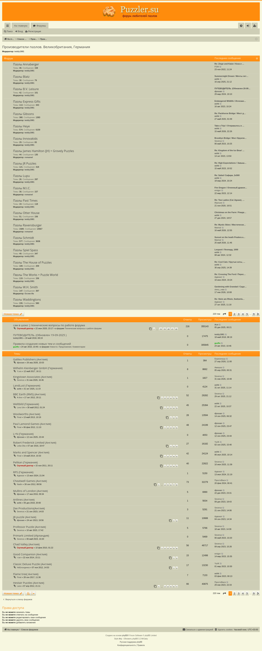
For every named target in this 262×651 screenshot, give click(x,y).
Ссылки (8, 26)
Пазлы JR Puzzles (24, 163)
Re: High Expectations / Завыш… (230, 163)
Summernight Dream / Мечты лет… (231, 76)
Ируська (218, 203)
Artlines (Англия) (24, 499)
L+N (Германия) (23, 434)
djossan (218, 91)
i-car (19, 557)
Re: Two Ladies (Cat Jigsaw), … (230, 200)
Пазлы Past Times (25, 201)
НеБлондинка (23, 567)
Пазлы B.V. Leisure (26, 89)
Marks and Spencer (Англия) (31, 452)
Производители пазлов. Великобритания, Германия (46, 47)
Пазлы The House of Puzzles (32, 262)
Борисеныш (220, 359)
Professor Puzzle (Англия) (29, 527)
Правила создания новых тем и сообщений (42, 343)
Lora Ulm (21, 407)
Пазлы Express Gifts (26, 102)
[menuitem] (241, 26)
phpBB (125, 635)
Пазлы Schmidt (23, 238)
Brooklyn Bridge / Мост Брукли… (231, 138)
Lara (19, 586)
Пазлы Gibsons (23, 114)
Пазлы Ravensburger (27, 225)
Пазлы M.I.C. (21, 188)
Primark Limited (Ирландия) (31, 535)
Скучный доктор (25, 328)
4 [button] (243, 314)
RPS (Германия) (23, 472)
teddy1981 (19, 51)
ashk (217, 79)
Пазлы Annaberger (26, 64)
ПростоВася (220, 480)
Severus (218, 141)
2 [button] (234, 314)
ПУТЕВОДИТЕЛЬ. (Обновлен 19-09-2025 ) (39, 335)
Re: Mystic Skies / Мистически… (230, 225)
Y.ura (19, 371)
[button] (224, 314)
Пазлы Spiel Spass (25, 250)
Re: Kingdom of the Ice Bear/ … (229, 150)
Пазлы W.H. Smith (25, 287)
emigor (218, 190)
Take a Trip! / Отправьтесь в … (229, 126)
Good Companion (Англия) (30, 554)
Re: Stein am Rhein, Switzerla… (230, 299)
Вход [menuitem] (249, 26)
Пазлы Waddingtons (27, 300)
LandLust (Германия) (26, 385)
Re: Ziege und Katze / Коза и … (229, 64)
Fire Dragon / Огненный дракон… (231, 188)
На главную (20, 25)
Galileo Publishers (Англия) (30, 359)
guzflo (16, 347)
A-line (19, 397)
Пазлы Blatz (21, 77)
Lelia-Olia (21, 446)
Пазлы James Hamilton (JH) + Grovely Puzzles (43, 151)
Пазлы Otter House (26, 213)
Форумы (41, 25)
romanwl (29, 157)
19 (165, 329)
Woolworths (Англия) (26, 414)
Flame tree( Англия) (25, 574)
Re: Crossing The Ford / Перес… (230, 274)
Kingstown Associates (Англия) (32, 377)
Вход (20, 31)
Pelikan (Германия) (25, 462)
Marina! (218, 228)
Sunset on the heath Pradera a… (230, 237)
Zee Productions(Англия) (29, 508)
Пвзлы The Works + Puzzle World (35, 275)
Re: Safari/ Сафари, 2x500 (227, 175)
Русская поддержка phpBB (131, 642)
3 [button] (238, 314)
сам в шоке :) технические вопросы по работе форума (49, 325)
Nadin (19, 484)
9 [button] (254, 314)
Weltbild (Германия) (26, 404)
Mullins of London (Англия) (30, 491)
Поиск (10, 31)
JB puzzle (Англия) (24, 517)
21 (172, 329)
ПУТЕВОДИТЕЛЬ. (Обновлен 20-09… (232, 88)
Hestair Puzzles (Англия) (28, 583)
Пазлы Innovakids (25, 139)
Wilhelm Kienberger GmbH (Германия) (37, 368)
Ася (216, 325)
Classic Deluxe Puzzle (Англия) (32, 564)
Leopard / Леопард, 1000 (226, 249)
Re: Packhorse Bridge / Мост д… (230, 113)
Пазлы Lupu (21, 176)
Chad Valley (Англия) (26, 544)
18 (161, 329)
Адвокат (218, 277)
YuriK (217, 442)
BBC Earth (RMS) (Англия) (29, 394)
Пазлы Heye (21, 126)
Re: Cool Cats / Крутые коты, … (230, 262)
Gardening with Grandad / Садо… (231, 287)
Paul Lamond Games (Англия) (32, 424)
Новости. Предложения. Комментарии (67, 347)
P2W (217, 67)
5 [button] (247, 314)
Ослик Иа (29, 293)
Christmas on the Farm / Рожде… (230, 212)
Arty (120, 639)
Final (19, 417)
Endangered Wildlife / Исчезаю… (230, 101)
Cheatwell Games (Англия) (30, 481)
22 (176, 329)
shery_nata (219, 289)
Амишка (218, 367)
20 (168, 329)
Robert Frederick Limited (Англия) (34, 442)
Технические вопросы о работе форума (83, 328)
